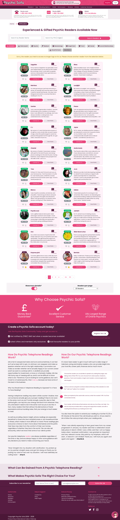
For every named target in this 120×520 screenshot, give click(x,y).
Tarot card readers (76, 378)
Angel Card (70, 46)
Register (107, 3)
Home (12, 24)
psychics (67, 378)
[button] (60, 468)
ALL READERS (11, 46)
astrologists (67, 380)
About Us (10, 496)
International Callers (23, 519)
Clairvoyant (23, 46)
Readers (10, 498)
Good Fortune (55, 50)
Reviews (70, 7)
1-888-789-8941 (57, 13)
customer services (93, 501)
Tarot (81, 46)
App (37, 7)
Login (115, 3)
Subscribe (100, 483)
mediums (102, 376)
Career (91, 46)
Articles (76, 7)
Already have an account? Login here (100, 338)
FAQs (36, 496)
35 (70, 277)
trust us (35, 380)
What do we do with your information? (72, 500)
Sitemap (33, 519)
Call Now (36, 79)
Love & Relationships (105, 46)
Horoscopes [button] (62, 7)
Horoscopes (12, 502)
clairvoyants (95, 376)
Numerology (57, 46)
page (102, 373)
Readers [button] (30, 7)
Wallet (54, 7)
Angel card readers (88, 378)
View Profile (50, 79)
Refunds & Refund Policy (68, 496)
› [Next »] (73, 277)
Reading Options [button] (45, 7)
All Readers (23, 24)
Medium (45, 46)
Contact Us (38, 495)
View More (67, 50)
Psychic (34, 46)
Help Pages (38, 498)
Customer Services (86, 7)
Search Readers (94, 38)
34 (66, 277)
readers (28, 436)
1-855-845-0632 (26, 13)
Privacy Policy (65, 495)
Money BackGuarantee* (24, 315)
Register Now (100, 333)
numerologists (99, 378)
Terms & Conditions (67, 498)
